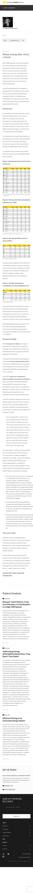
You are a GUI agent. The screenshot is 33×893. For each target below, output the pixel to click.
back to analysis (9, 8)
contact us (9, 786)
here (17, 498)
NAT (23, 40)
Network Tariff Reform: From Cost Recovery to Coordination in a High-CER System (16, 604)
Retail (5, 40)
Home (4, 822)
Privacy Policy (26, 854)
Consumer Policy (14, 40)
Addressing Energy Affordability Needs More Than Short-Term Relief (16, 654)
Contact (5, 842)
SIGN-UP (16, 816)
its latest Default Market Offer (19, 361)
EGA (4, 839)
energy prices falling (13, 344)
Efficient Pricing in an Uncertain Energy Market (14, 719)
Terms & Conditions (24, 857)
